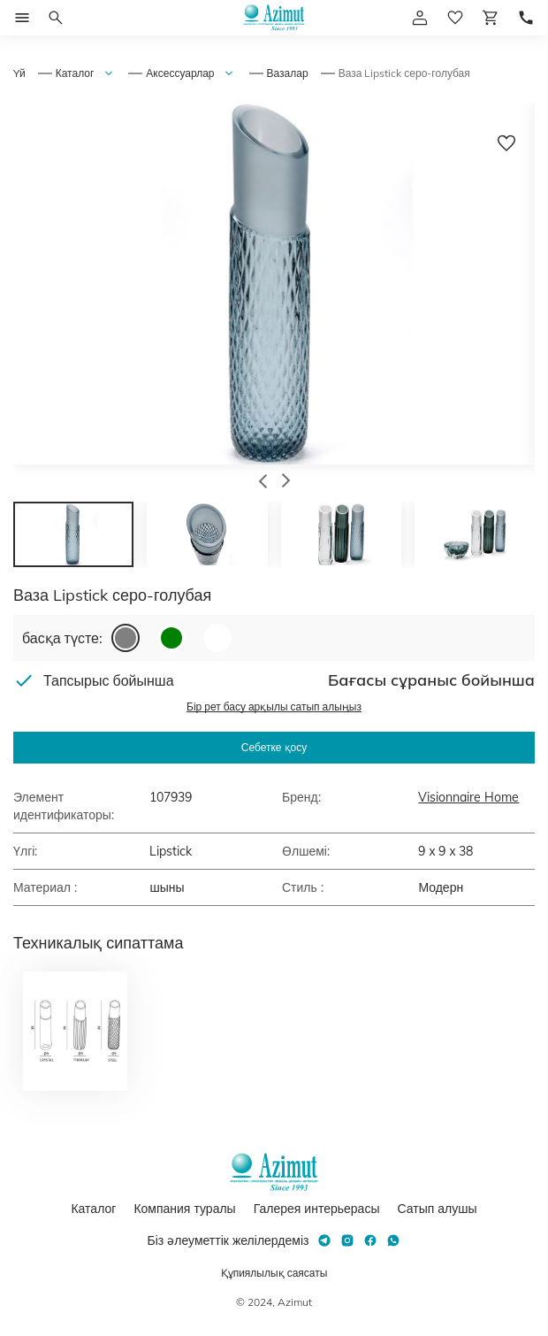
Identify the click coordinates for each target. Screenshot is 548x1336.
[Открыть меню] (22, 18)
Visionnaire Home (468, 797)
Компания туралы (184, 1209)
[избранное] (455, 18)
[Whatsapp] (393, 1240)
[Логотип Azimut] (274, 17)
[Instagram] (347, 1240)
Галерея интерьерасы (317, 1209)
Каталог (75, 73)
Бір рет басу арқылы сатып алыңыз (274, 706)
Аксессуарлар (180, 73)
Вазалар (287, 73)
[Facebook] (370, 1240)
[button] (263, 483)
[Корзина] (490, 18)
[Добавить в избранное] (506, 143)
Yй (19, 73)
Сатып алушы (436, 1209)
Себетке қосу (274, 747)
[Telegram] (324, 1240)
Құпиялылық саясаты (274, 1272)
